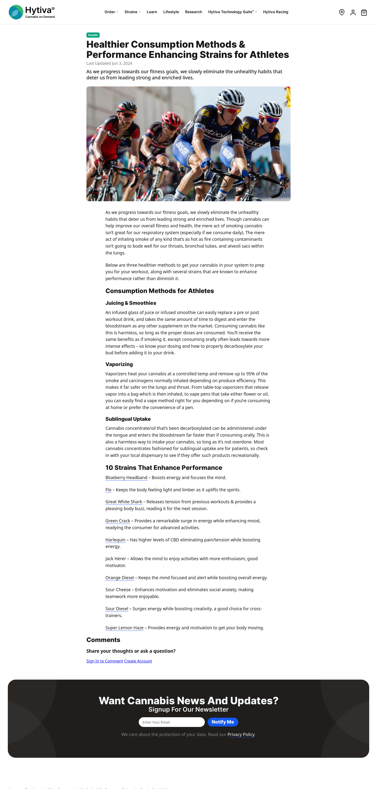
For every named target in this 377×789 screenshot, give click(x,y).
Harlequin (115, 540)
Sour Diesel (116, 608)
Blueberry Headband (126, 477)
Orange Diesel (119, 577)
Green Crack (117, 521)
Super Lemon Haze (124, 628)
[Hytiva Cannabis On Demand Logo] (32, 12)
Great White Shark (123, 502)
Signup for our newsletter (188, 709)
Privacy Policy (241, 734)
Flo (108, 490)
